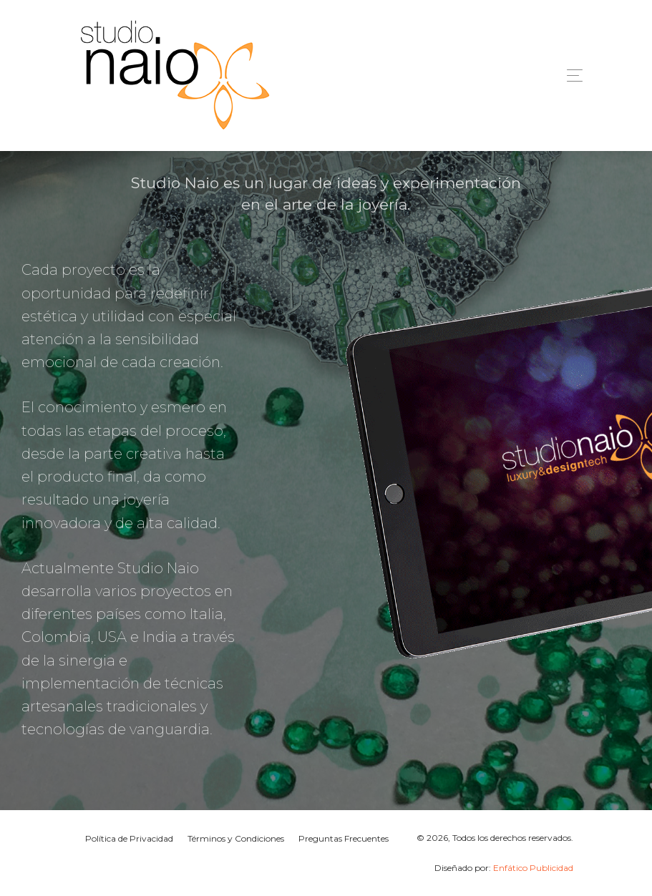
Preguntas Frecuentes (343, 838)
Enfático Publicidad (533, 867)
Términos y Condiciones (236, 838)
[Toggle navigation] (571, 75)
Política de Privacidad (129, 838)
